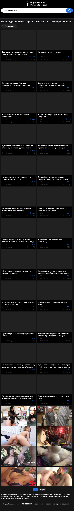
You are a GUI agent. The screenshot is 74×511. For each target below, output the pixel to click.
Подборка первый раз (42, 504)
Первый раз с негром (11, 504)
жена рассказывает (61, 504)
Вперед (42, 489)
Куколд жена (26, 504)
